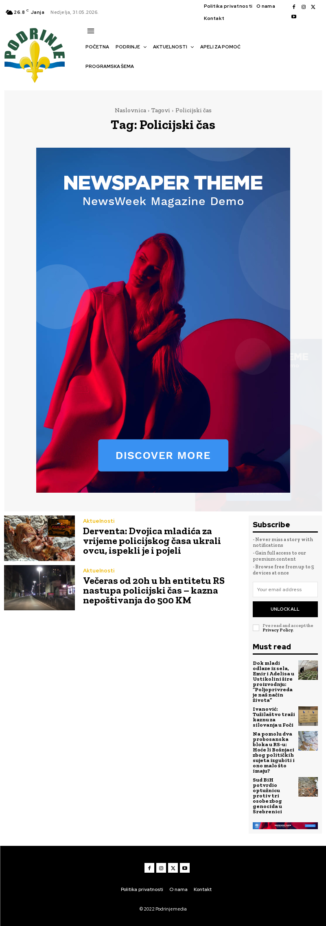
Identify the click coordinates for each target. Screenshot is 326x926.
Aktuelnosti (98, 521)
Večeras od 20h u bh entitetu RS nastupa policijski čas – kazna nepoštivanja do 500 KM (154, 590)
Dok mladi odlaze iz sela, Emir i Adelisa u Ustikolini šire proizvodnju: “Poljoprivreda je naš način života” (273, 681)
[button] (89, 80)
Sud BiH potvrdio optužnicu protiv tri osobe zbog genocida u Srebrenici (267, 796)
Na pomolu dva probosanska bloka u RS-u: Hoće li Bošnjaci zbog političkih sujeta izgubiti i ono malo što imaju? (274, 752)
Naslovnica (130, 110)
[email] (285, 589)
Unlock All (285, 609)
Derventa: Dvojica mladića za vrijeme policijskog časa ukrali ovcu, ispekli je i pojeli (152, 540)
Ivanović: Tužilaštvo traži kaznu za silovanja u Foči (274, 717)
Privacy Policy (278, 630)
